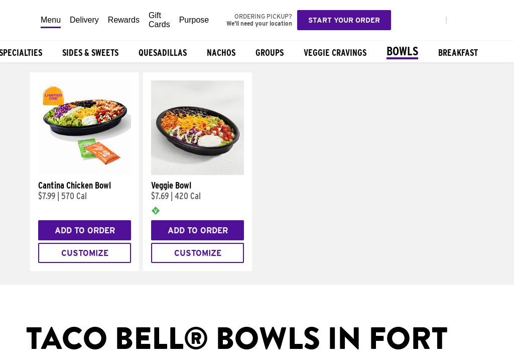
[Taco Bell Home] (21, 20)
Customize (84, 253)
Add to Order (85, 230)
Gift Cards (159, 20)
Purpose (194, 20)
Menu (51, 20)
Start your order (344, 20)
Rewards (124, 20)
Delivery (84, 20)
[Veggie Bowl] (197, 172)
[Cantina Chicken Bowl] (84, 172)
